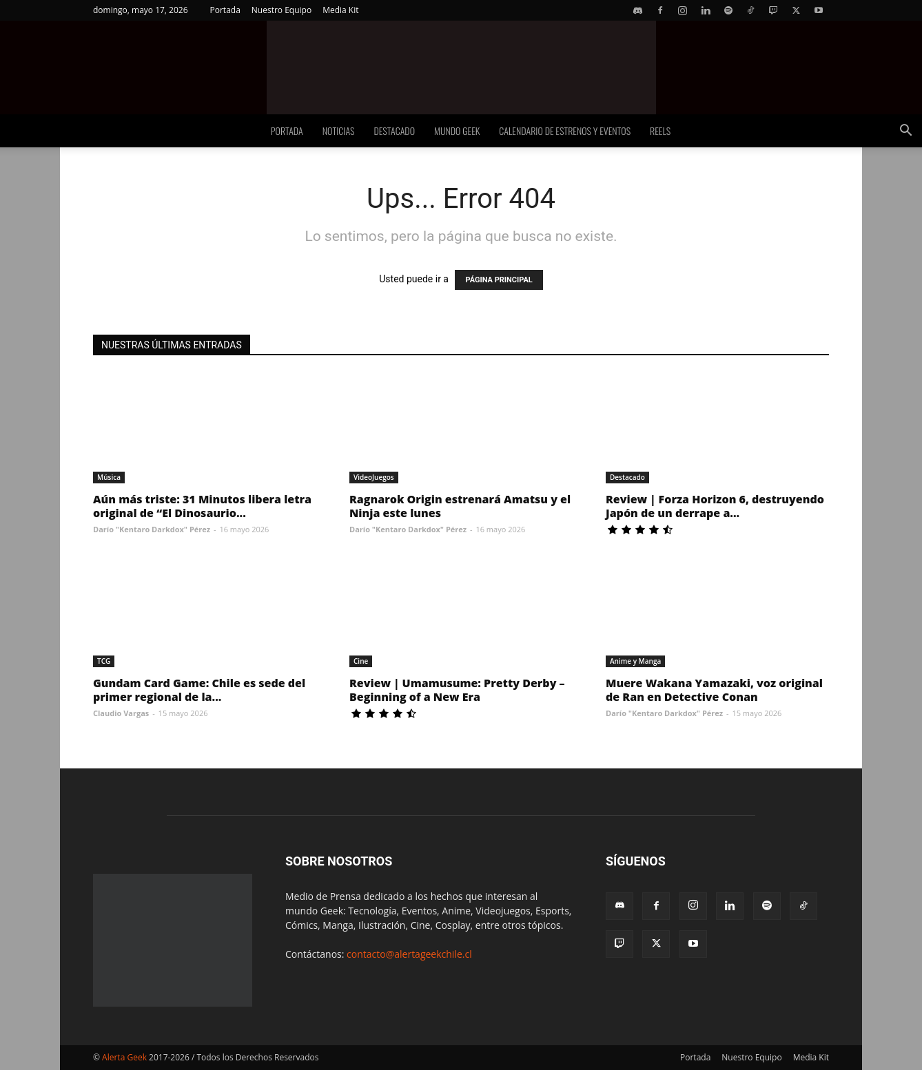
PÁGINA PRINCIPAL (498, 279)
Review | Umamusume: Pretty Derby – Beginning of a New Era (457, 689)
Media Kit (340, 10)
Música (109, 477)
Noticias (338, 130)
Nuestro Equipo (281, 10)
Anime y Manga (635, 661)
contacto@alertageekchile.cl (409, 954)
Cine (361, 661)
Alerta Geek (124, 1057)
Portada (225, 10)
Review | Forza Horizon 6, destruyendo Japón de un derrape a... (715, 506)
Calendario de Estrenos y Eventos (565, 130)
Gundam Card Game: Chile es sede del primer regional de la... (199, 689)
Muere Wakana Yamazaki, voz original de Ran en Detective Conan (714, 689)
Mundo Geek (457, 130)
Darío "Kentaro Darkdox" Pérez (151, 529)
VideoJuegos (374, 477)
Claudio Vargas (121, 713)
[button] (905, 131)
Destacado (394, 130)
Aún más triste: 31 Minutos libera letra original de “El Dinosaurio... (202, 506)
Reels (660, 130)
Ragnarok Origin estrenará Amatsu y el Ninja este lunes (460, 506)
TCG (103, 661)
